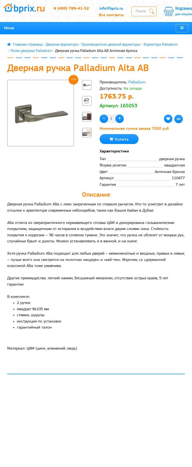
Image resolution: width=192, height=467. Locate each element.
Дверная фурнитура (62, 45)
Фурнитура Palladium (160, 45)
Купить (119, 139)
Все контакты (111, 15)
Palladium (137, 82)
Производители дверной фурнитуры (110, 45)
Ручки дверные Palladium (31, 51)
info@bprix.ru (111, 9)
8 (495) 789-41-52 (71, 9)
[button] (86, 146)
